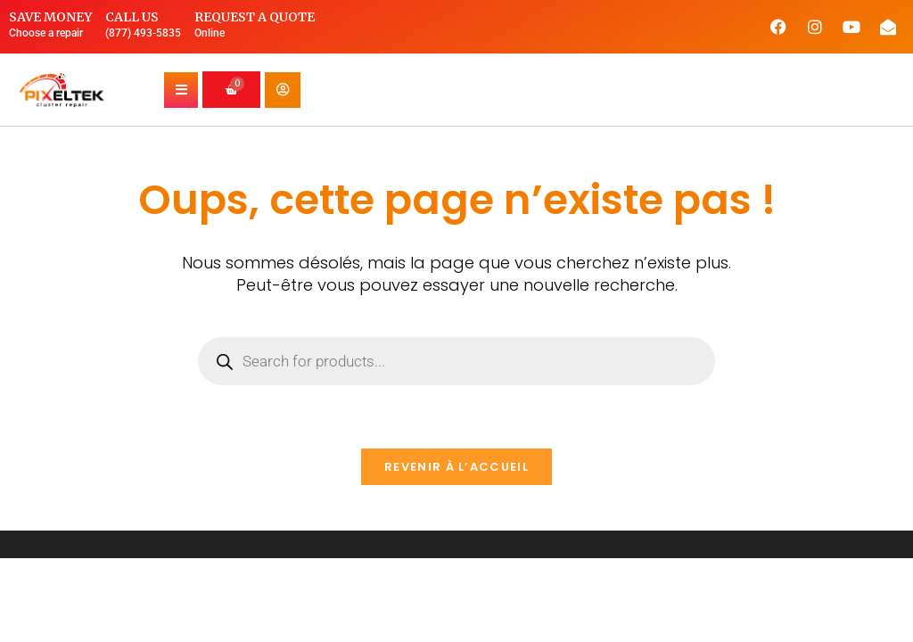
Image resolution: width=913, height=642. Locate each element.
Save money (50, 17)
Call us (132, 17)
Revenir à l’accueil (456, 466)
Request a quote (254, 17)
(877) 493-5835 (143, 33)
